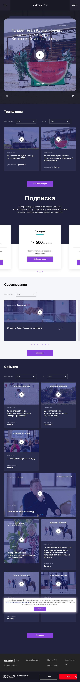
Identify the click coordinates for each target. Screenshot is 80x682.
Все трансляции (40, 184)
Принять (40, 609)
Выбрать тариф (40, 259)
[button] (37, 271)
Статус (44, 121)
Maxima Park (52, 667)
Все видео (40, 362)
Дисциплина (8, 121)
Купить (68, 676)
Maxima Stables (10, 667)
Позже (48, 676)
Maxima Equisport (32, 662)
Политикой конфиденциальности (17, 602)
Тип (43, 386)
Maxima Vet (51, 662)
